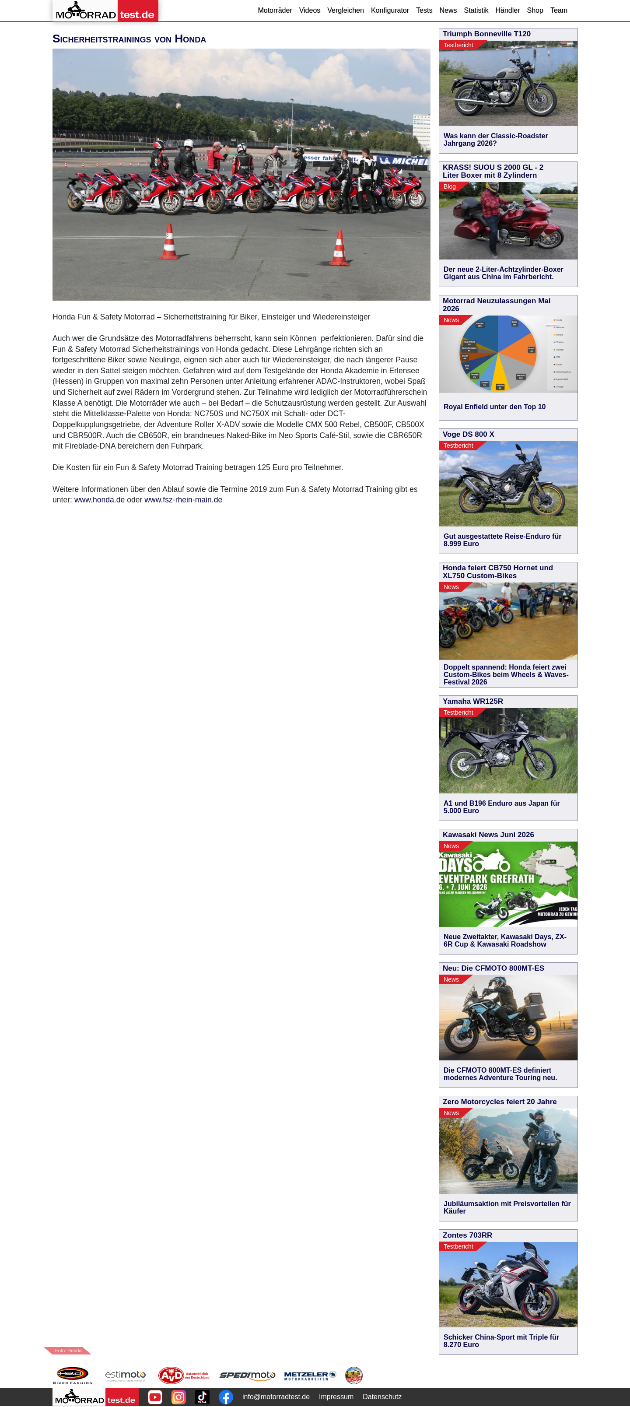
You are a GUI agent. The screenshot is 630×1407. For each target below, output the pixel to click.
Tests (424, 10)
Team (558, 10)
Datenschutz (382, 1396)
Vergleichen (345, 10)
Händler (507, 10)
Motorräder (275, 10)
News (448, 10)
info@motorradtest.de (276, 1396)
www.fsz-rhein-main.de (183, 499)
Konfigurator (390, 10)
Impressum (336, 1396)
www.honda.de (99, 499)
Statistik (476, 10)
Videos (310, 10)
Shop (535, 10)
